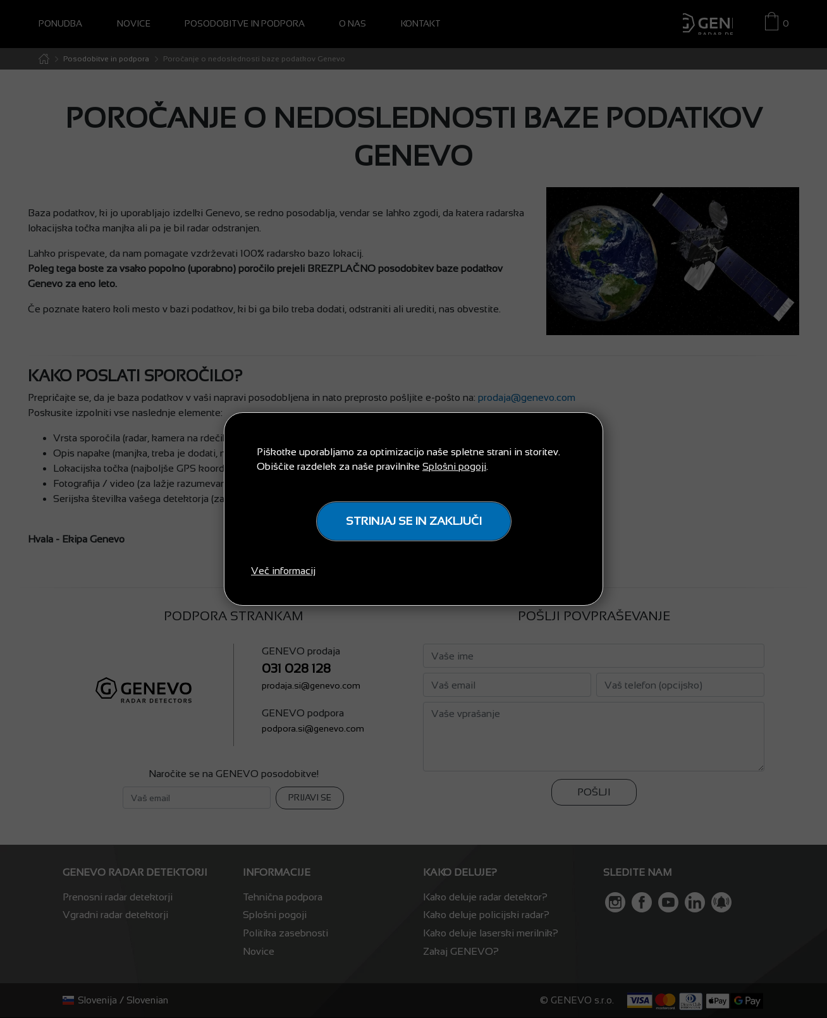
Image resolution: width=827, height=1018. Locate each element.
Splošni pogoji (454, 466)
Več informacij (283, 570)
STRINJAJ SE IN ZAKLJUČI (414, 521)
